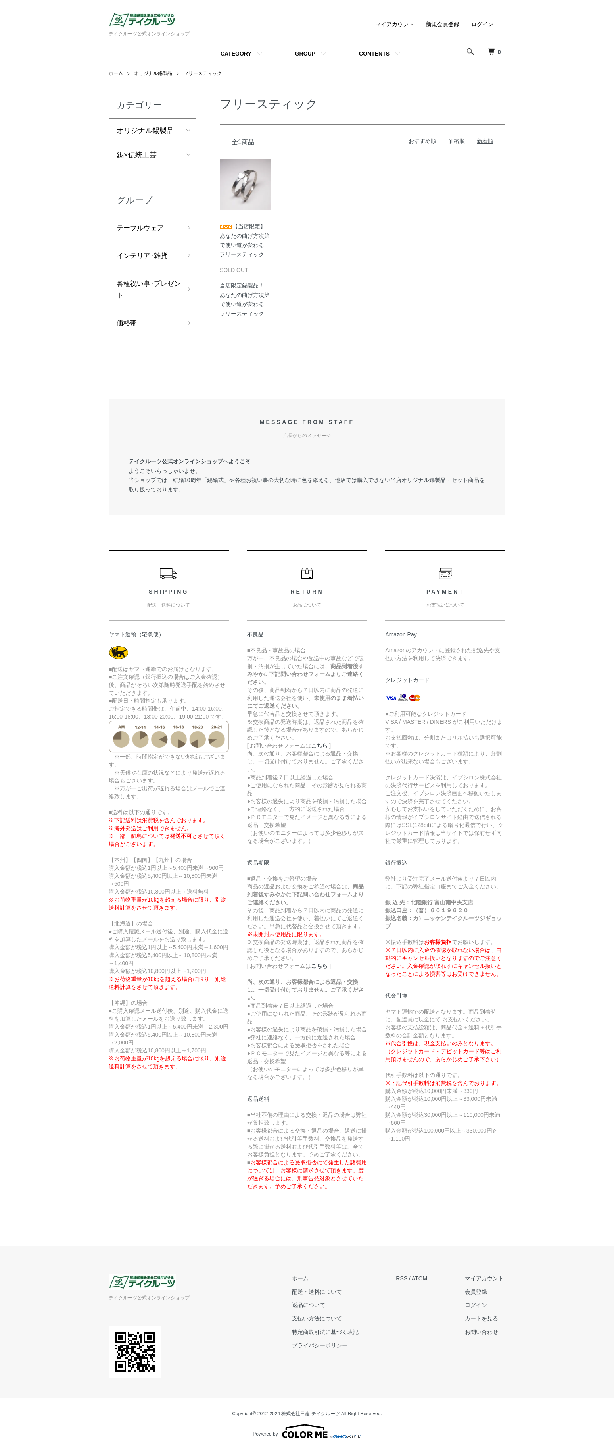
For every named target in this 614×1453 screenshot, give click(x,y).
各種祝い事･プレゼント (147, 291)
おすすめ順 (422, 141)
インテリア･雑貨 (143, 256)
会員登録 (477, 1294)
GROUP (305, 53)
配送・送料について (322, 1294)
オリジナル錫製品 (153, 73)
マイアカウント (394, 24)
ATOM (423, 1281)
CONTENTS (374, 53)
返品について (313, 1308)
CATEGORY (236, 53)
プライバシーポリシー (325, 1348)
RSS (405, 1281)
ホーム (116, 73)
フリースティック (203, 73)
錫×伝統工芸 (137, 155)
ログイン (482, 24)
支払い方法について (322, 1321)
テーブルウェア (142, 228)
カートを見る (483, 1321)
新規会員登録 (442, 24)
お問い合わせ (483, 1335)
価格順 (456, 141)
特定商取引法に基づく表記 (330, 1335)
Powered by (307, 1434)
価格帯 (127, 326)
